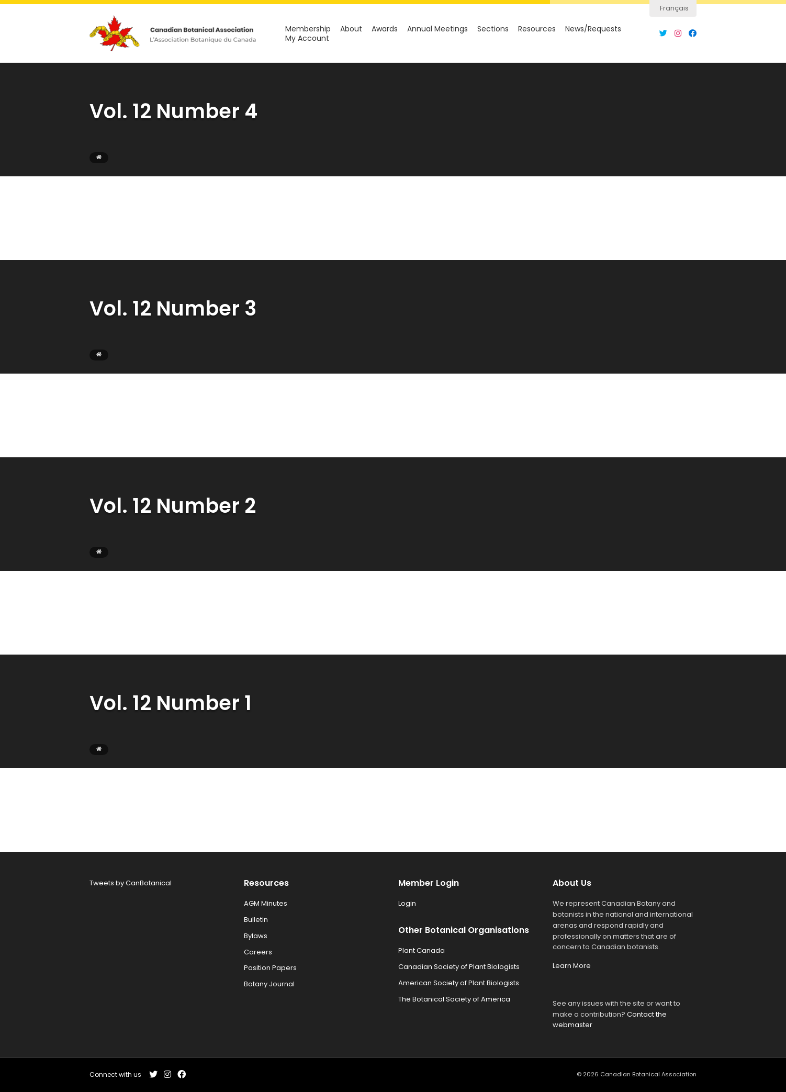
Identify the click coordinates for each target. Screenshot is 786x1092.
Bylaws (255, 936)
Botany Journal (269, 984)
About (351, 29)
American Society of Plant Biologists (458, 983)
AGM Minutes (265, 903)
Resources (537, 29)
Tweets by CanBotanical (130, 883)
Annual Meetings (437, 29)
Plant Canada (421, 950)
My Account (307, 38)
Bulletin (256, 920)
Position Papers (270, 968)
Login (407, 903)
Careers (258, 952)
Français (674, 8)
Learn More (572, 966)
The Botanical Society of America (454, 999)
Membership (308, 29)
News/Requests (593, 29)
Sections (493, 29)
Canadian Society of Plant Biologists (459, 967)
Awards (385, 29)
